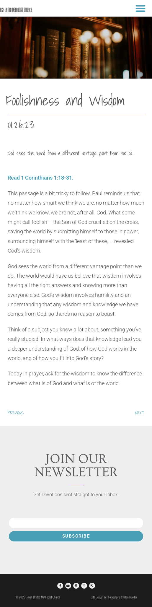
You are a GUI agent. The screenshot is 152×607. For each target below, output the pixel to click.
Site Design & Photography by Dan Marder (114, 597)
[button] (140, 8)
